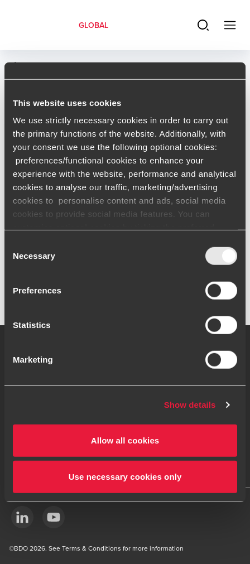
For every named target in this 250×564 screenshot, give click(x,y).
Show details (190, 404)
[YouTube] (53, 517)
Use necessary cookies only (125, 476)
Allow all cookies (125, 440)
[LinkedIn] (22, 517)
